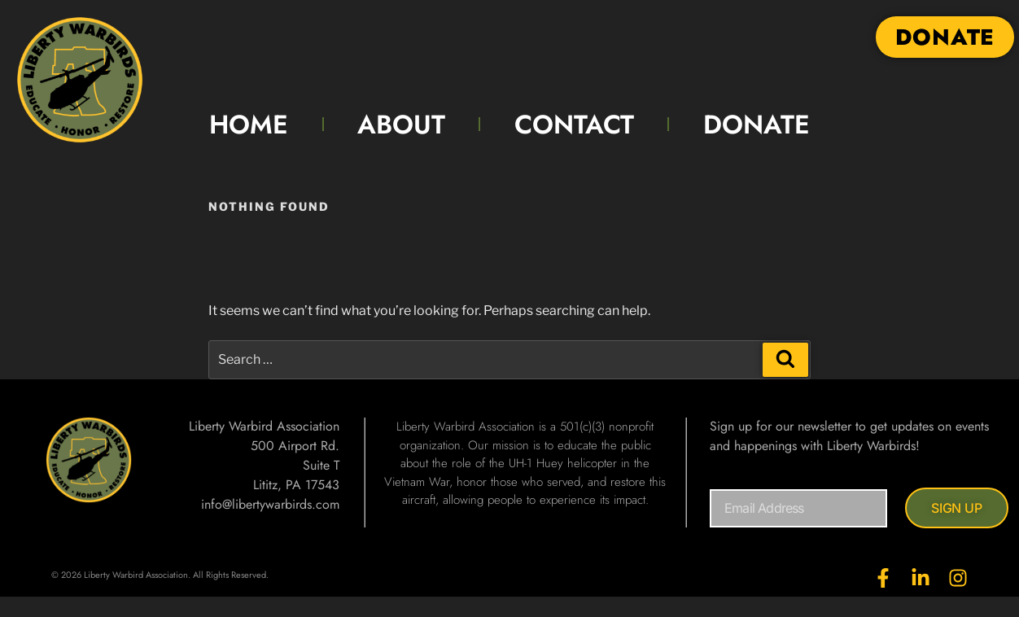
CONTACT (574, 124)
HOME (248, 124)
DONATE (756, 124)
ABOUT (401, 124)
